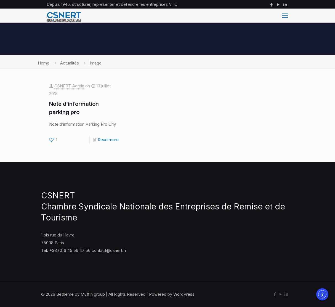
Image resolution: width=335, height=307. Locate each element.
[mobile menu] (285, 15)
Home (43, 63)
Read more (108, 139)
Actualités (69, 63)
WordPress (184, 294)
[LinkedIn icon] (285, 4)
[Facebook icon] (271, 4)
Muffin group (93, 294)
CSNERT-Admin (69, 85)
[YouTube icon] (278, 4)
